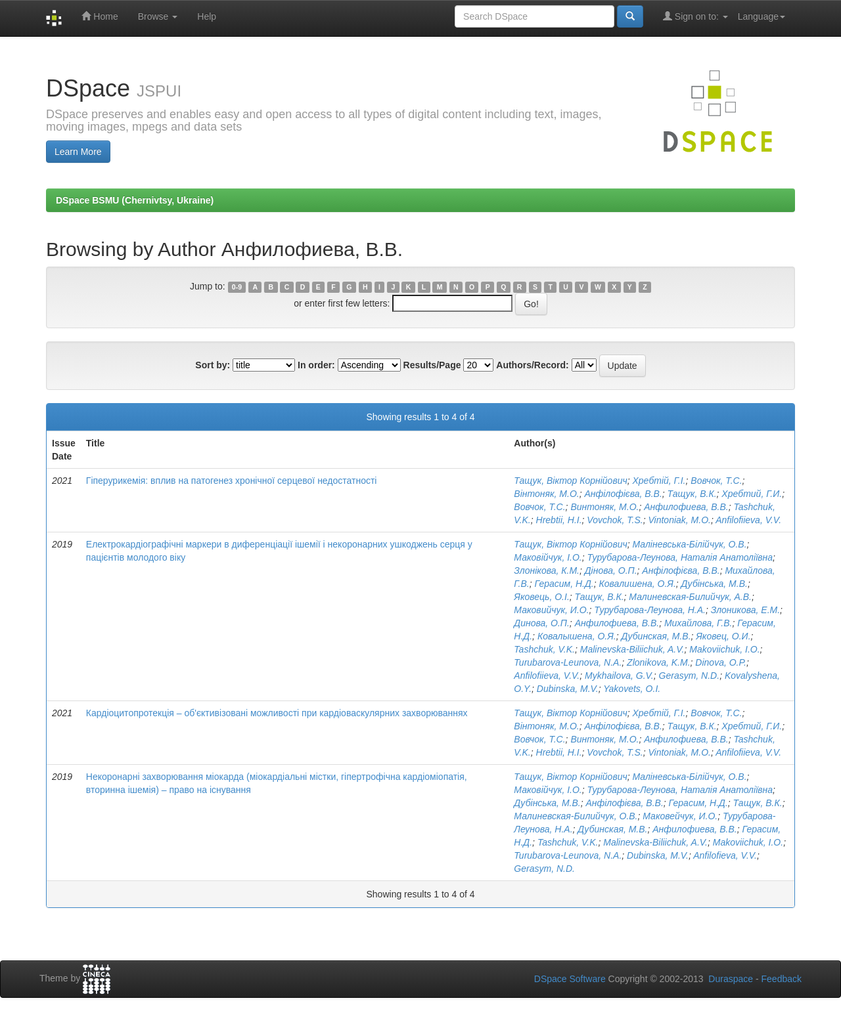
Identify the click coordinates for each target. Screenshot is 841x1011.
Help (206, 16)
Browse (158, 16)
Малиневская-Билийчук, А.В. (690, 597)
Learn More (78, 151)
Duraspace (730, 979)
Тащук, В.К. (692, 493)
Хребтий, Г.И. (751, 493)
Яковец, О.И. (723, 636)
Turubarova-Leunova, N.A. (568, 662)
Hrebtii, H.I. (559, 520)
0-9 (237, 287)
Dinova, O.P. (720, 662)
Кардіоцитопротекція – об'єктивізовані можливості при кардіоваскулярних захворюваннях (277, 713)
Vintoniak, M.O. (679, 520)
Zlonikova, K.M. (658, 662)
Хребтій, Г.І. (659, 480)
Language (761, 16)
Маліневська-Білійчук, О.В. (690, 544)
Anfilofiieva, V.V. (748, 520)
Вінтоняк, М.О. (546, 493)
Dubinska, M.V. (568, 688)
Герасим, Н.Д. (563, 583)
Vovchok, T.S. (615, 520)
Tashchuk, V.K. (544, 649)
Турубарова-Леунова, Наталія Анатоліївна (680, 557)
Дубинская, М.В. (656, 636)
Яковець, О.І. (541, 597)
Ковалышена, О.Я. (576, 636)
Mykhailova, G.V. (619, 675)
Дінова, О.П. (611, 570)
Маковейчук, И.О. (680, 816)
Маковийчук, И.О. (551, 610)
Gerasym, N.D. (689, 675)
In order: (316, 365)
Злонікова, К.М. (547, 570)
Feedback (781, 979)
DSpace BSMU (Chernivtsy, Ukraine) (135, 200)
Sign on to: (695, 16)
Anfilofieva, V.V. (725, 855)
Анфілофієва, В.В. (623, 493)
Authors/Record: (532, 365)
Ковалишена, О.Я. (637, 583)
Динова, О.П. (542, 623)
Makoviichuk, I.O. (724, 649)
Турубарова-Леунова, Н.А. (650, 610)
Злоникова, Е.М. (745, 610)
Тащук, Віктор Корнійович (570, 480)
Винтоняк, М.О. (604, 507)
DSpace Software (570, 979)
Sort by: (212, 365)
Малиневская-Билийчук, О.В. (575, 816)
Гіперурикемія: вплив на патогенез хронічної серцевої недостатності (231, 480)
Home (99, 16)
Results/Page (432, 365)
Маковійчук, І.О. (547, 557)
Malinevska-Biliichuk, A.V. (632, 649)
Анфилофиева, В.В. (686, 507)
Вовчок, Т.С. (716, 480)
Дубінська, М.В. (714, 583)
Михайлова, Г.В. (698, 623)
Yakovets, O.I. (631, 688)
